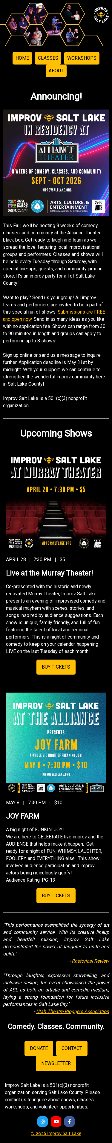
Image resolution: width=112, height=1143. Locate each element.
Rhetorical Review (90, 961)
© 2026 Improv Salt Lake (56, 1133)
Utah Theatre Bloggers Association (72, 1011)
